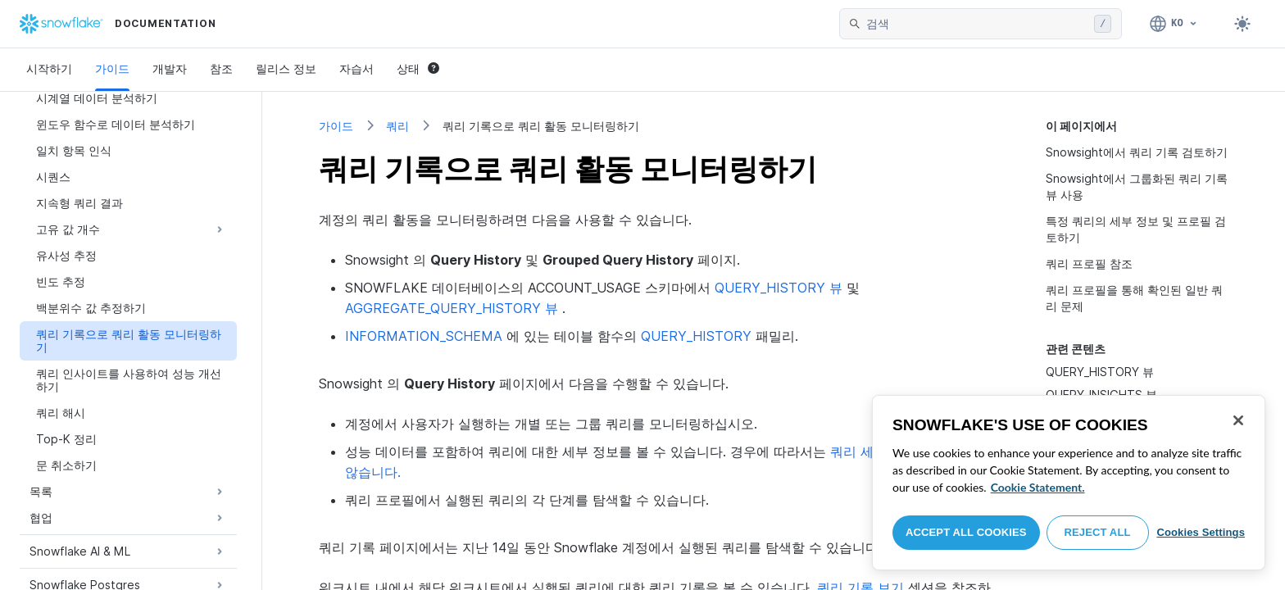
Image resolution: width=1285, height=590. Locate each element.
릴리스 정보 (286, 68)
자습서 (356, 68)
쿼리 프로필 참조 (1089, 263)
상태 (418, 68)
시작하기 (49, 68)
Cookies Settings (1200, 532)
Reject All (1098, 532)
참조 (221, 68)
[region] (1068, 482)
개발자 (169, 68)
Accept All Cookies (966, 532)
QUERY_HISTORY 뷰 (1100, 372)
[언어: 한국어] (1174, 23)
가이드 (112, 68)
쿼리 (397, 126)
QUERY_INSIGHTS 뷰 (1101, 395)
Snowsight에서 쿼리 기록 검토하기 (1137, 152)
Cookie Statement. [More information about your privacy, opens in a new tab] (1038, 487)
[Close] (1238, 420)
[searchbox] (976, 24)
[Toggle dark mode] (1242, 23)
